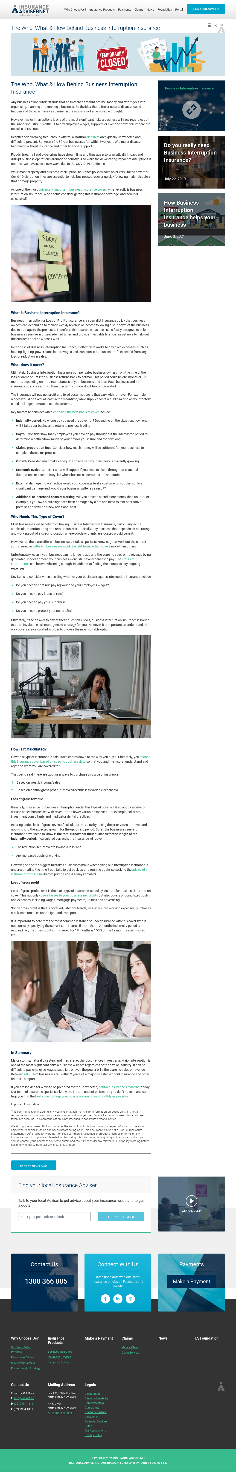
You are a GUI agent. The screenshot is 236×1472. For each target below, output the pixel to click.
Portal (179, 9)
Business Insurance (60, 1351)
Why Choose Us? (76, 9)
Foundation (164, 9)
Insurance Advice (58, 1362)
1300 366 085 (46, 1281)
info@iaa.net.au (24, 1398)
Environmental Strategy (25, 1368)
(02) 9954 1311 (23, 1403)
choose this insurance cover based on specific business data (80, 759)
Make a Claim (130, 1347)
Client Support (93, 1393)
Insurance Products (102, 9)
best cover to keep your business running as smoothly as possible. (82, 1096)
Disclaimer (91, 1416)
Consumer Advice (96, 1412)
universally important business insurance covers (72, 189)
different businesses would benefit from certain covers (72, 546)
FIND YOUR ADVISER (206, 9)
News (150, 9)
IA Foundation (207, 1338)
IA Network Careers (23, 1363)
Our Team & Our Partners (21, 1349)
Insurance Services (59, 1357)
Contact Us (44, 1264)
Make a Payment (191, 1281)
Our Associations (95, 1430)
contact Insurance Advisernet (120, 1087)
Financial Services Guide (96, 1423)
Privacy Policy (93, 1435)
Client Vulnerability (96, 1398)
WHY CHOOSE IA (191, 1210)
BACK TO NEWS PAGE (33, 1166)
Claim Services (131, 1352)
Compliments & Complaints (94, 1405)
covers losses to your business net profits (68, 895)
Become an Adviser (23, 1357)
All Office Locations (60, 1413)
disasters (92, 137)
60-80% (29, 1074)
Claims (138, 9)
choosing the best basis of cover (76, 412)
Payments (124, 9)
